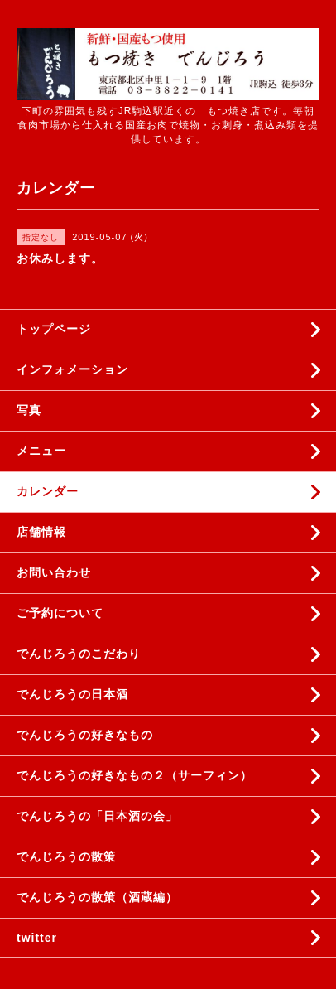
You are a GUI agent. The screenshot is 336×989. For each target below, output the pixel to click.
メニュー (41, 450)
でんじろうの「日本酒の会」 (97, 816)
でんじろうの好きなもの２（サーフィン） (134, 775)
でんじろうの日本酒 (72, 694)
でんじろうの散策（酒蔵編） (97, 897)
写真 (29, 410)
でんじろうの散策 (66, 856)
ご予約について (60, 613)
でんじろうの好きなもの (85, 734)
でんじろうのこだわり (79, 653)
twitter (37, 937)
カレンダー (48, 491)
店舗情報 (41, 531)
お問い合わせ (54, 572)
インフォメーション (72, 369)
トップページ (54, 328)
